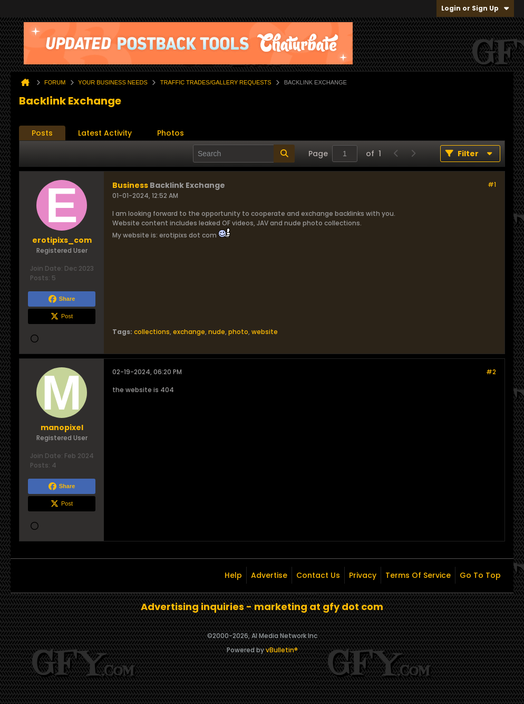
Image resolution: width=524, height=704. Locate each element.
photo (238, 331)
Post (62, 316)
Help (233, 575)
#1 (492, 184)
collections (152, 331)
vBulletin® (282, 649)
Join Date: (46, 268)
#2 (491, 371)
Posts (42, 133)
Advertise (269, 575)
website (264, 331)
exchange (189, 331)
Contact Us (318, 575)
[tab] (42, 133)
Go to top (480, 575)
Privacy (362, 575)
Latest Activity (105, 133)
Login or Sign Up (475, 8)
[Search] (244, 154)
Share (61, 299)
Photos (170, 133)
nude (216, 331)
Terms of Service (418, 575)
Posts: (40, 277)
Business (130, 185)
